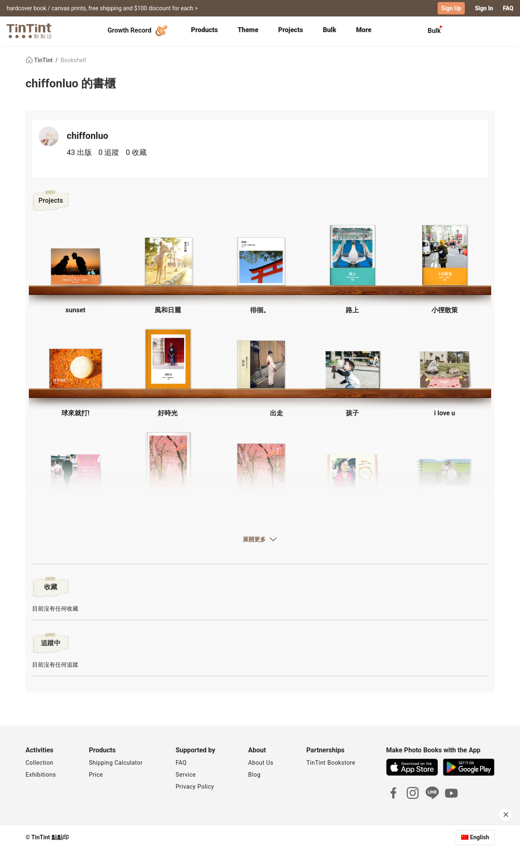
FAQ (508, 8)
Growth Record (139, 30)
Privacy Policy (195, 786)
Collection (39, 762)
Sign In (484, 8)
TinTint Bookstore (330, 762)
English (479, 837)
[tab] (205, 31)
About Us (260, 762)
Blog (254, 774)
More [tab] (364, 30)
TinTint (40, 60)
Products (204, 30)
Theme (248, 30)
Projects (290, 30)
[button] (75, 265)
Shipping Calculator (116, 762)
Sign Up (451, 8)
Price (96, 774)
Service (186, 774)
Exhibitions (41, 774)
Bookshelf (73, 60)
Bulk (329, 30)
